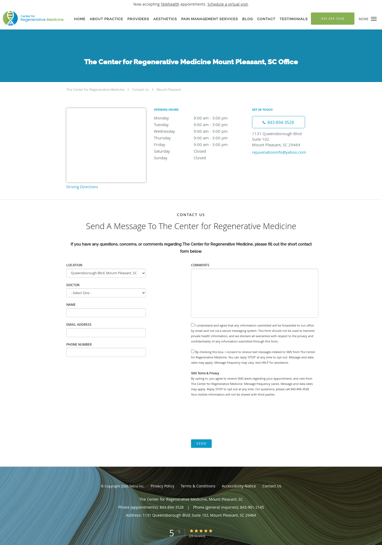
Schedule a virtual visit (227, 4)
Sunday (200, 157)
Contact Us (140, 89)
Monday (200, 118)
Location (74, 265)
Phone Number (79, 344)
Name (71, 304)
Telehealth (170, 4)
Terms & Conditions (198, 485)
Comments (200, 265)
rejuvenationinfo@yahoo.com (279, 152)
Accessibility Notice (239, 485)
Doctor (73, 285)
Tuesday (200, 124)
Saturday (200, 151)
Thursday (200, 137)
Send (201, 443)
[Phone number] (278, 122)
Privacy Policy (162, 485)
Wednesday (200, 131)
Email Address (79, 324)
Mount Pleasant (169, 89)
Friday (200, 144)
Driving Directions (82, 186)
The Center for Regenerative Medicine (95, 89)
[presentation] (231, 418)
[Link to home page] (32, 18)
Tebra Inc (136, 486)
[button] (374, 19)
